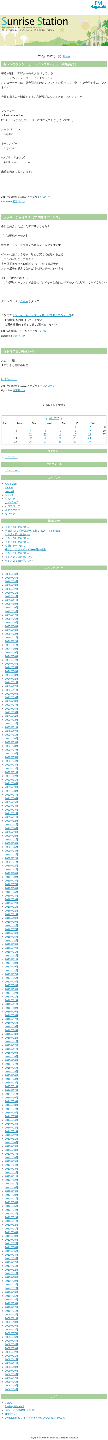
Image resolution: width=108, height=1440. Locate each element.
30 (89, 441)
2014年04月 (11, 1120)
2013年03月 (11, 1168)
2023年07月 (11, 704)
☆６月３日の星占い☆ (17, 538)
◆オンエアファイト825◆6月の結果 (25, 549)
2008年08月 (11, 1374)
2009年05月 (11, 1340)
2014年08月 (11, 1105)
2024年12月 (11, 641)
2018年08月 (11, 925)
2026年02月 (11, 589)
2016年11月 (11, 1004)
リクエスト (11, 457)
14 (60, 434)
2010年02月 (11, 1307)
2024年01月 (11, 682)
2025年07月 (11, 615)
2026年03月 (11, 585)
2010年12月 (11, 1269)
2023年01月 (11, 727)
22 (74, 438)
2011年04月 (11, 1254)
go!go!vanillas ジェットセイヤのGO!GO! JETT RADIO (35, 1417)
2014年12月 (11, 1090)
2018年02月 (11, 948)
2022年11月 (11, 734)
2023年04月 (11, 716)
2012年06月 (11, 1202)
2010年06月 (11, 1292)
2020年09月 (11, 832)
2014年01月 (11, 1131)
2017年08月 (11, 970)
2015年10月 (11, 1052)
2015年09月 (11, 1056)
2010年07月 (11, 1288)
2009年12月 (11, 1314)
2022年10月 (11, 738)
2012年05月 (11, 1206)
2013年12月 (11, 1135)
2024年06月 (11, 663)
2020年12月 (11, 820)
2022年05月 (11, 757)
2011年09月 (11, 1236)
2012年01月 (11, 1221)
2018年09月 (11, 921)
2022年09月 (11, 742)
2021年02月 (11, 813)
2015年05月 (11, 1071)
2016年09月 (11, 1011)
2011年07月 (11, 1243)
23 (89, 438)
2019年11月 (11, 869)
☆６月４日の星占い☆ (17, 534)
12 (30, 434)
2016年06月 (11, 1022)
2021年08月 (11, 790)
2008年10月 (11, 1367)
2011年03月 (11, 1258)
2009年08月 (11, 1329)
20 (45, 438)
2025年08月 (11, 611)
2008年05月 (11, 1385)
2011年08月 (11, 1239)
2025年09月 (11, 607)
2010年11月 (11, 1273)
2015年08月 (11, 1060)
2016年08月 (11, 1015)
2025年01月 (11, 637)
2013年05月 (11, 1161)
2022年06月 (11, 753)
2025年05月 (11, 622)
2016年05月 (11, 1026)
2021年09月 (11, 787)
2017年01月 (11, 996)
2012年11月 (11, 1183)
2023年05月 (11, 712)
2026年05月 (11, 577)
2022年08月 (11, 745)
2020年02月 (11, 858)
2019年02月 (11, 903)
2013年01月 (11, 1176)
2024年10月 (11, 648)
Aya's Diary (11, 483)
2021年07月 (11, 794)
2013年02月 (11, 1172)
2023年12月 (11, 686)
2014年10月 (11, 1097)
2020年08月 (11, 835)
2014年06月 (11, 1112)
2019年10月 (11, 873)
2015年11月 (11, 1049)
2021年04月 (11, 805)
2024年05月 (11, 667)
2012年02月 (11, 1217)
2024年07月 (11, 659)
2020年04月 (11, 850)
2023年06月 (11, 708)
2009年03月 (11, 1348)
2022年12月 (11, 731)
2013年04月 (11, 1164)
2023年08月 (11, 701)
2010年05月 (11, 1295)
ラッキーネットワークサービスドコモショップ (43, 315)
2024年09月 (11, 652)
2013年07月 (11, 1153)
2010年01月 (11, 1310)
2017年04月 (11, 985)
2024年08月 (11, 656)
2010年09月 (11, 1280)
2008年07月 (11, 1378)
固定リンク (19, 201)
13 (45, 434)
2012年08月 (11, 1194)
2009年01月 (11, 1355)
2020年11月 (11, 824)
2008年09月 (11, 1370)
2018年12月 (11, 910)
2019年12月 (11, 865)
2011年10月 (11, 1232)
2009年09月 (11, 1325)
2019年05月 (11, 891)
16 (89, 434)
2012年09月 (11, 1191)
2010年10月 (11, 1277)
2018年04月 (11, 940)
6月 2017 (54, 418)
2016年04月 (11, 1030)
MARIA (9, 487)
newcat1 (9, 491)
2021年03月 (11, 809)
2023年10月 (11, 693)
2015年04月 (11, 1075)
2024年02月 (11, 678)
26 (30, 441)
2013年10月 (11, 1142)
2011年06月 (11, 1247)
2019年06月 (11, 888)
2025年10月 (11, 603)
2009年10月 (11, 1322)
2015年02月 (11, 1082)
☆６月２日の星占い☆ (17, 542)
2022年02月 (11, 768)
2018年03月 (11, 944)
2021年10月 (11, 783)
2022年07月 (11, 749)
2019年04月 (11, 895)
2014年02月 (11, 1127)
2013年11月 (11, 1138)
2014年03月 (11, 1123)
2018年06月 (11, 933)
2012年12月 (11, 1179)
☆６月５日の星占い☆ (17, 527)
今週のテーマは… (15, 545)
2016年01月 (11, 1041)
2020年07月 (11, 839)
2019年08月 (11, 880)
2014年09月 (11, 1101)
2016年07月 (11, 1019)
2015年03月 (11, 1078)
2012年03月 (11, 1213)
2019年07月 (11, 884)
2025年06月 (11, 618)
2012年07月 (11, 1198)
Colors (8, 1402)
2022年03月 (11, 764)
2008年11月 (11, 1363)
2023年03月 (11, 719)
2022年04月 (11, 760)
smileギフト (11, 1413)
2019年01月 (11, 906)
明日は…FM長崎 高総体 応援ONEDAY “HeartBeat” (33, 530)
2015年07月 (11, 1063)
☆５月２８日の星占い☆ (19, 560)
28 (60, 441)
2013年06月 (11, 1157)
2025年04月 (11, 626)
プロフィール (12, 470)
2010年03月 (11, 1303)
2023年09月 (11, 697)
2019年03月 (11, 899)
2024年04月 (11, 671)
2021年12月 (11, 775)
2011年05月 (11, 1251)
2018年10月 (11, 918)
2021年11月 (11, 779)
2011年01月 (11, 1265)
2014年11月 (11, 1093)
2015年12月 (11, 1045)
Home (66, 56)
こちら (24, 301)
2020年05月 (11, 846)
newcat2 (9, 495)
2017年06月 (11, 977)
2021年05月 (11, 802)
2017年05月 (11, 981)
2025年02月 (11, 633)
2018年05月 (11, 936)
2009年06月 (11, 1337)
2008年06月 (11, 1381)
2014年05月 (11, 1116)
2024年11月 (11, 644)
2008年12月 (11, 1359)
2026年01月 (11, 592)
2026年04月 (11, 581)
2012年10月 (11, 1187)
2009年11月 (11, 1318)
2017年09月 (11, 966)
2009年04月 (11, 1344)
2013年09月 (11, 1146)
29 (74, 441)
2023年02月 (11, 723)
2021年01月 (11, 817)
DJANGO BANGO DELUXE (20, 1410)
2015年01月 (11, 1086)
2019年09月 (11, 876)
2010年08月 (11, 1284)
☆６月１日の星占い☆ (17, 553)
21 (60, 438)
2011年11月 (11, 1228)
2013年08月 (11, 1150)
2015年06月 (11, 1067)
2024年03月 (11, 675)
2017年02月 (11, 992)
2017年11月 (11, 959)
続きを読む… (9, 379)
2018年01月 (11, 951)
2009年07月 (11, 1333)
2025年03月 (11, 630)
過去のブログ (12, 510)
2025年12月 (11, 596)
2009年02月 (11, 1352)
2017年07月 (11, 974)
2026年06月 (11, 574)
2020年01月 (11, 861)
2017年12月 (11, 955)
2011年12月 (11, 1224)
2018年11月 (11, 914)
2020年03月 (11, 854)
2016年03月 (11, 1034)
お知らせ (45, 196)
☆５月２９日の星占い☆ (19, 556)
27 (45, 441)
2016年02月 (11, 1037)
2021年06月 (11, 798)
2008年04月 (11, 1389)
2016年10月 (11, 1007)
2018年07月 (11, 929)
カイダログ (11, 502)
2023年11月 (11, 690)
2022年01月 (11, 772)
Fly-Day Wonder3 (14, 1406)
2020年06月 (11, 843)
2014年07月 (11, 1108)
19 (30, 438)
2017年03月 (11, 989)
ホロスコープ (47, 385)
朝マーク (10, 513)
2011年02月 (11, 1262)
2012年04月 (11, 1209)
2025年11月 (11, 600)
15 (74, 434)
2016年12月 (11, 1000)
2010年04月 (11, 1299)
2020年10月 (11, 828)
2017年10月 (11, 962)
